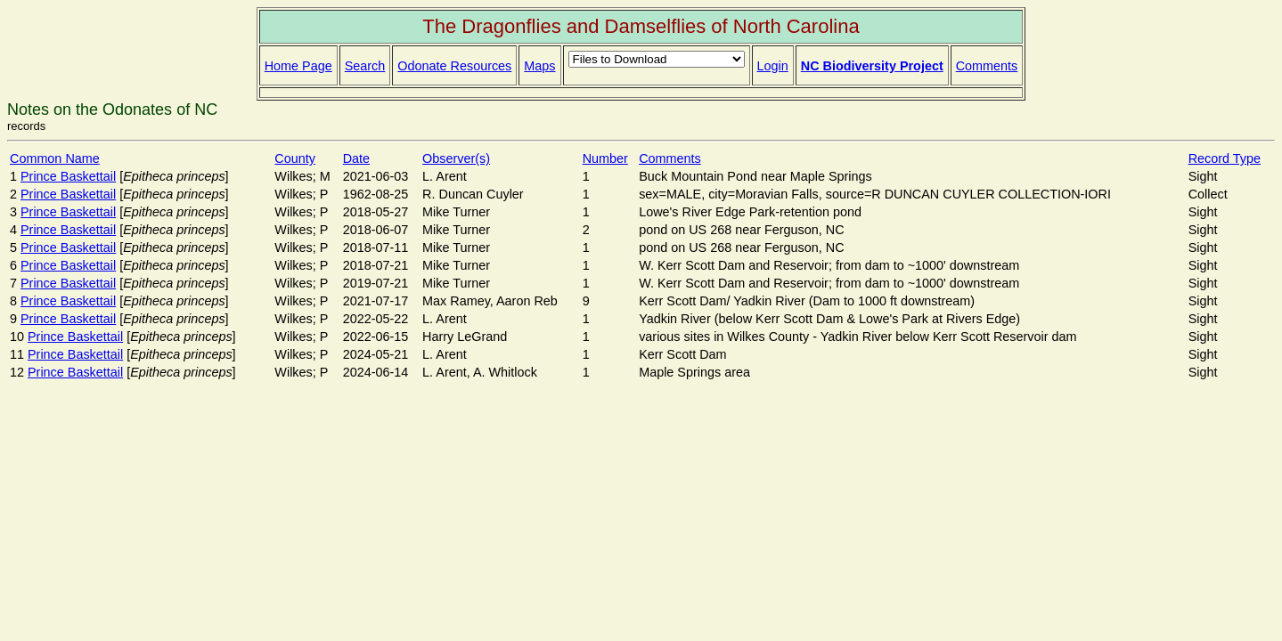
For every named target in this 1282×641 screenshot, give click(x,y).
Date (356, 158)
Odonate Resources (454, 66)
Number (605, 158)
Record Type (1224, 158)
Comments (987, 66)
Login (772, 66)
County (294, 158)
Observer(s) (456, 158)
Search (365, 66)
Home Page (298, 66)
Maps (539, 66)
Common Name (55, 158)
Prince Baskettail (68, 176)
